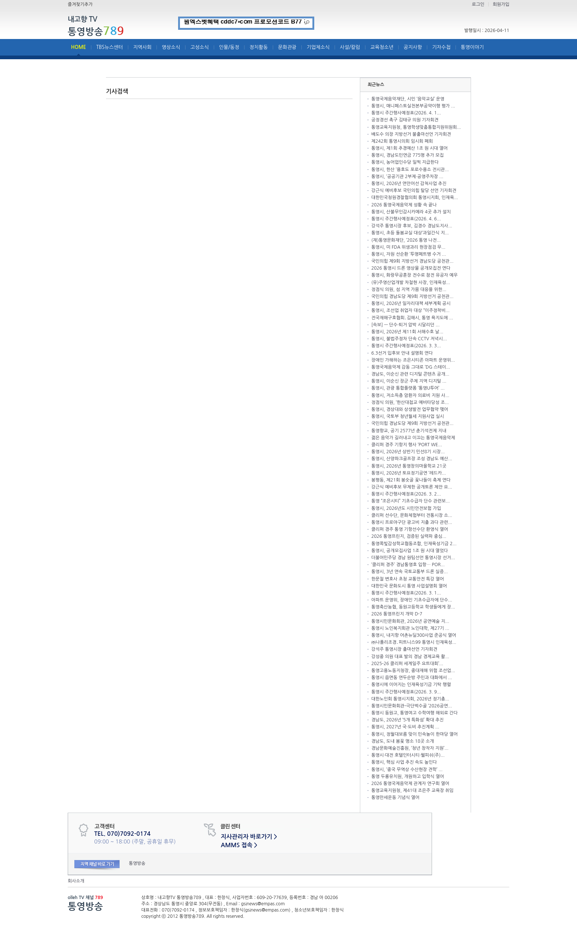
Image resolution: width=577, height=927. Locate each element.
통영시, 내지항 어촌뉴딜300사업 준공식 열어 (413, 635)
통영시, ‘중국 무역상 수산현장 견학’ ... (407, 769)
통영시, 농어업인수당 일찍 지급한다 (405, 162)
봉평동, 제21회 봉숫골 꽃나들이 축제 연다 (410, 480)
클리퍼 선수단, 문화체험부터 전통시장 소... (411, 515)
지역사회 (142, 47)
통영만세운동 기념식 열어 (395, 797)
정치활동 (258, 47)
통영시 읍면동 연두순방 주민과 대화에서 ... (411, 677)
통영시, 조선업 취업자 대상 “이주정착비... (410, 310)
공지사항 (413, 47)
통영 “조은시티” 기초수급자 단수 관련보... (410, 501)
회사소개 (76, 881)
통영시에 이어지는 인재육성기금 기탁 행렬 (411, 684)
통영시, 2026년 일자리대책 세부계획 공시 (410, 303)
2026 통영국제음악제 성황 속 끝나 (404, 205)
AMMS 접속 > (239, 845)
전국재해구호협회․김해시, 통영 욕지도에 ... (412, 318)
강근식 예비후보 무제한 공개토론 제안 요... (411, 487)
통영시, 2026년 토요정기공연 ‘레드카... (408, 473)
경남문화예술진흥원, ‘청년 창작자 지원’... (410, 748)
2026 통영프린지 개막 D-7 (396, 614)
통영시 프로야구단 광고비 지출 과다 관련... (411, 522)
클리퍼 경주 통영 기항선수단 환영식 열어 (409, 529)
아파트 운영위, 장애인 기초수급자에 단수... (411, 600)
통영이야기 (472, 47)
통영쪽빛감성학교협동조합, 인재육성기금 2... (414, 543)
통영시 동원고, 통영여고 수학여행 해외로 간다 (414, 713)
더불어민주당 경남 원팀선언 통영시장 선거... (413, 557)
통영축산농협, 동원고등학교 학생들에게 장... (413, 607)
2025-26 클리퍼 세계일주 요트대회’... (407, 663)
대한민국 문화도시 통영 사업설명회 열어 (409, 586)
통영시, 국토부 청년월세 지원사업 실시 (407, 416)
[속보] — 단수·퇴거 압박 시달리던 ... (405, 325)
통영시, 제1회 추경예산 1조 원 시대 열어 (409, 148)
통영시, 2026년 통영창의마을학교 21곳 (408, 466)
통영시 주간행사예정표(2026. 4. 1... (406, 113)
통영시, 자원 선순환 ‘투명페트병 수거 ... (408, 254)
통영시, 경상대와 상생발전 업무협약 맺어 (409, 409)
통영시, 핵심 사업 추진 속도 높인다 (404, 762)
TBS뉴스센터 (109, 47)
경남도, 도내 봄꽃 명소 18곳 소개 (402, 741)
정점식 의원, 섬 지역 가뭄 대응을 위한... (408, 289)
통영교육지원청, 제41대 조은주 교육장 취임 (412, 790)
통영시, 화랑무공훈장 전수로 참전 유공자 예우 (414, 275)
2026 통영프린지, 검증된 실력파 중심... (408, 536)
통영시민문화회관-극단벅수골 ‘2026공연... (411, 706)
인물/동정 (229, 47)
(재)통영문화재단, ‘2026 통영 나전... (406, 240)
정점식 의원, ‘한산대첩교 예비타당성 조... (410, 402)
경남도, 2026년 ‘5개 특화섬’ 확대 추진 (407, 720)
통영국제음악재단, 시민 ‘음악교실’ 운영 (408, 99)
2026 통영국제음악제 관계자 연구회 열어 (410, 783)
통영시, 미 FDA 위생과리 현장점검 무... (408, 247)
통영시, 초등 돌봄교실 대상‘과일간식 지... (410, 233)
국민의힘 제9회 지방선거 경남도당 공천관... (412, 261)
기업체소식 (318, 47)
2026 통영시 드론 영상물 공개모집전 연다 (410, 268)
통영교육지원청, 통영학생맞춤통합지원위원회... (416, 127)
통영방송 (96, 31)
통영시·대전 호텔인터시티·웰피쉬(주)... (408, 755)
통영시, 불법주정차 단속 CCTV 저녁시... (409, 339)
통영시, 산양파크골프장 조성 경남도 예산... (411, 459)
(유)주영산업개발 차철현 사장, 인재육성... (410, 282)
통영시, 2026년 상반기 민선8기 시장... (408, 452)
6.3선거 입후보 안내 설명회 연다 (402, 353)
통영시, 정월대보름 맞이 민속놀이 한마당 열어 (414, 734)
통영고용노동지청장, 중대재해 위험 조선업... (413, 670)
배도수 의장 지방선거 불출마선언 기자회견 (411, 134)
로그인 (478, 4)
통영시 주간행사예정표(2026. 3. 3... (406, 346)
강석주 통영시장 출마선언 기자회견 (404, 649)
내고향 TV (82, 20)
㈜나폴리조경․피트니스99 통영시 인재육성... (413, 642)
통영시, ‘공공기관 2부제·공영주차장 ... (407, 176)
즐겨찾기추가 (80, 4)
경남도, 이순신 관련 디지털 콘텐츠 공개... (410, 374)
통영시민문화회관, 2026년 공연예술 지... (410, 621)
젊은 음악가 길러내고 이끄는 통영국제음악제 (413, 438)
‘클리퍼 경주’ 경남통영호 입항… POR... (408, 564)
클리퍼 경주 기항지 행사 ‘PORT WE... (406, 445)
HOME (78, 47)
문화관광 (287, 47)
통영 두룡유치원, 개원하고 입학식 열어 (407, 776)
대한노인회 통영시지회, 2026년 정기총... (410, 699)
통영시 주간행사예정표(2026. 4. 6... (406, 219)
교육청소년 (381, 47)
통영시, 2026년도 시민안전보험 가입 (406, 508)
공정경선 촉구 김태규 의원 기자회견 (405, 120)
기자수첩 (441, 47)
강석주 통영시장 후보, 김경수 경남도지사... (411, 226)
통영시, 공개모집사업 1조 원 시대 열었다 (409, 550)
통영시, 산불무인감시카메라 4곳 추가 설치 (411, 212)
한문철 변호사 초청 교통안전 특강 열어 (407, 579)
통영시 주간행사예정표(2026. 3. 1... (406, 593)
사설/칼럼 (350, 47)
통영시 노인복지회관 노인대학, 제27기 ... (410, 628)
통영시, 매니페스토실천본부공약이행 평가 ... (413, 106)
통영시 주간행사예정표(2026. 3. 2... (406, 494)
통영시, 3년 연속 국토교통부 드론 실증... (409, 571)
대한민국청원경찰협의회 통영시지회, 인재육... (414, 197)
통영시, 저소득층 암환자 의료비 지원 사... (410, 395)
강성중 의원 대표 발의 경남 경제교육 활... (410, 656)
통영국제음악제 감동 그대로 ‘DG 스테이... (410, 367)
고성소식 (199, 47)
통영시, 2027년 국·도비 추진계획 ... (405, 727)
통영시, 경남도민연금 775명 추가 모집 (407, 155)
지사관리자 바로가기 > (249, 836)
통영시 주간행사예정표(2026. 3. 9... (406, 692)
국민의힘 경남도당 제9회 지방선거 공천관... (412, 296)
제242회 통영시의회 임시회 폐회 (402, 141)
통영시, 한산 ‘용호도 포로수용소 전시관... (410, 169)
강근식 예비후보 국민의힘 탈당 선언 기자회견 (413, 190)
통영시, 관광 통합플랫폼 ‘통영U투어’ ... (408, 388)
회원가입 (501, 4)
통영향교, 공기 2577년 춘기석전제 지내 (408, 431)
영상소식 (171, 47)
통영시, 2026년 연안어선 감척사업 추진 (408, 183)
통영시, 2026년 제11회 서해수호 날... (407, 332)
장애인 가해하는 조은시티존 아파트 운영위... (413, 360)
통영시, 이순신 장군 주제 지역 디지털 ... (408, 381)
